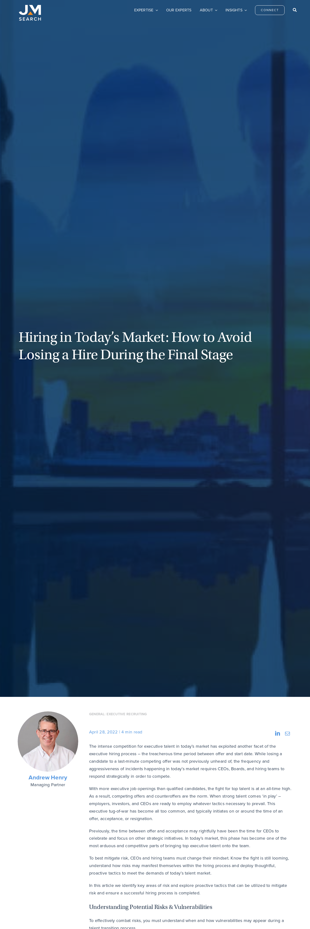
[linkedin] (276, 872)
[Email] (287, 167)
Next (280, 750)
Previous (33, 750)
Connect (125, 872)
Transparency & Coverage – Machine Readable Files (188, 918)
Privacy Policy (85, 918)
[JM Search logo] (30, 7)
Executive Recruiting (127, 148)
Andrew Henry (48, 211)
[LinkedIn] (277, 167)
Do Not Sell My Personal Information (123, 918)
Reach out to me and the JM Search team (130, 713)
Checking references (145, 563)
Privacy (227, 872)
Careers (176, 872)
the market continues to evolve (188, 685)
